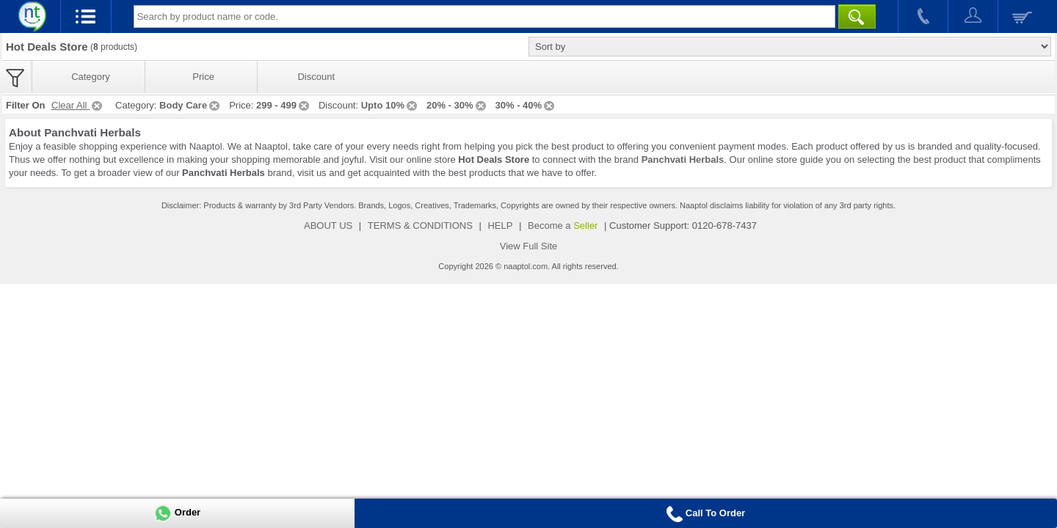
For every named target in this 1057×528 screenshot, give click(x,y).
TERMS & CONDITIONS (420, 225)
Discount (316, 76)
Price (203, 76)
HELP (499, 225)
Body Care (190, 105)
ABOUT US (328, 225)
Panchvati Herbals (683, 159)
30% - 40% (526, 105)
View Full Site (529, 246)
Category (90, 76)
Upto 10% (390, 105)
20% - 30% (457, 105)
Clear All (77, 105)
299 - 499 (283, 105)
